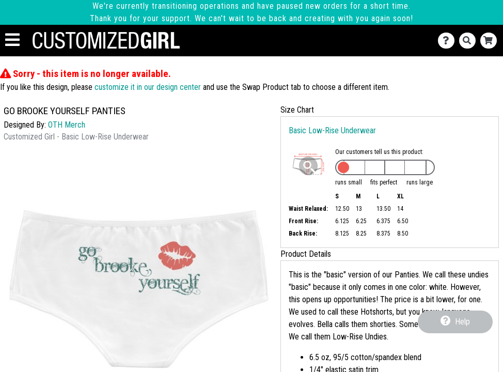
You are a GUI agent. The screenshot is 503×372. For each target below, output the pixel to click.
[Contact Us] (448, 41)
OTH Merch (66, 125)
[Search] (469, 41)
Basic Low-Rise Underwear (332, 130)
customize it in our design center (148, 87)
